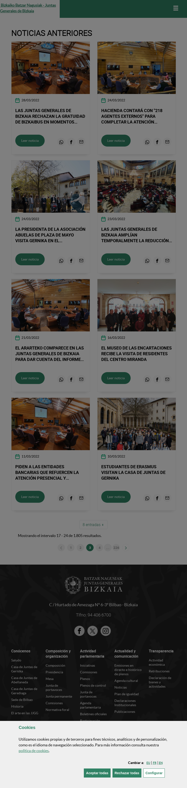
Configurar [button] (155, 772)
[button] (148, 762)
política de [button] (34, 751)
